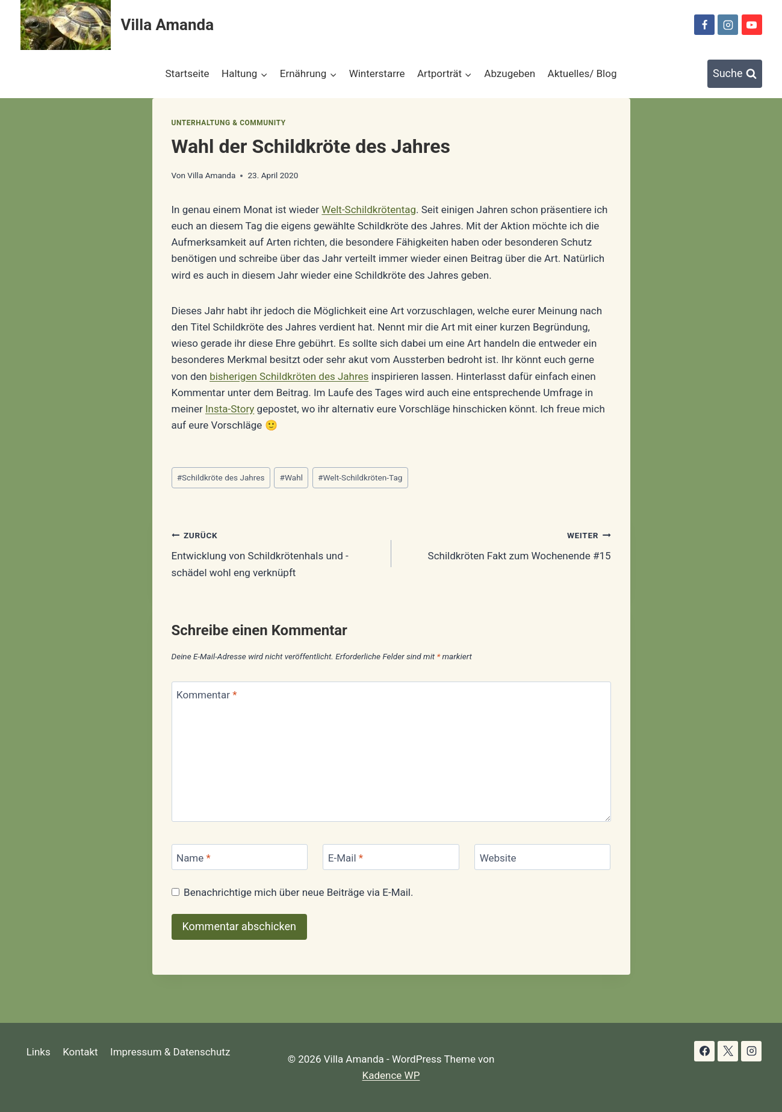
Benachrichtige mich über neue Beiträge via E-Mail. (298, 892)
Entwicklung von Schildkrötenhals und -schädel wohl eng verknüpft (276, 553)
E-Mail (345, 857)
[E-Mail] (391, 857)
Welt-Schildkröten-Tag (360, 477)
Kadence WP (391, 1075)
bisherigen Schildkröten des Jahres (288, 376)
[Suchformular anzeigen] (734, 74)
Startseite (187, 73)
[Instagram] (728, 24)
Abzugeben (509, 73)
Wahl (291, 477)
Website (498, 857)
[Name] (240, 857)
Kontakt (80, 1052)
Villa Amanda (211, 175)
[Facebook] (704, 24)
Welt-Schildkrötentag (368, 209)
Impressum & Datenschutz (170, 1052)
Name (193, 857)
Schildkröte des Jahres (221, 477)
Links (38, 1052)
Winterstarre (377, 73)
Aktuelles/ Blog (582, 73)
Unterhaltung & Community (229, 123)
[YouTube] (752, 24)
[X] (728, 1051)
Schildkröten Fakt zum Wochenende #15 (506, 544)
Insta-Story (229, 409)
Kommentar (206, 695)
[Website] (542, 857)
